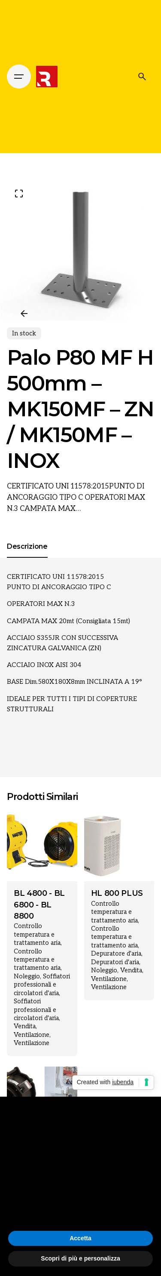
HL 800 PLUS (117, 893)
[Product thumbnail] (42, 846)
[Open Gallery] (19, 193)
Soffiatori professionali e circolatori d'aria (42, 985)
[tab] (27, 557)
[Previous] (24, 313)
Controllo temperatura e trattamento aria (37, 934)
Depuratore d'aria (116, 953)
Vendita (25, 1026)
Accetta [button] (80, 1238)
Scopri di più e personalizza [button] (80, 1258)
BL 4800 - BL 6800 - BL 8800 (39, 905)
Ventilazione (31, 1035)
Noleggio (27, 976)
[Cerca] (142, 77)
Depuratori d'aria (115, 962)
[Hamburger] (19, 77)
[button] (150, 1110)
